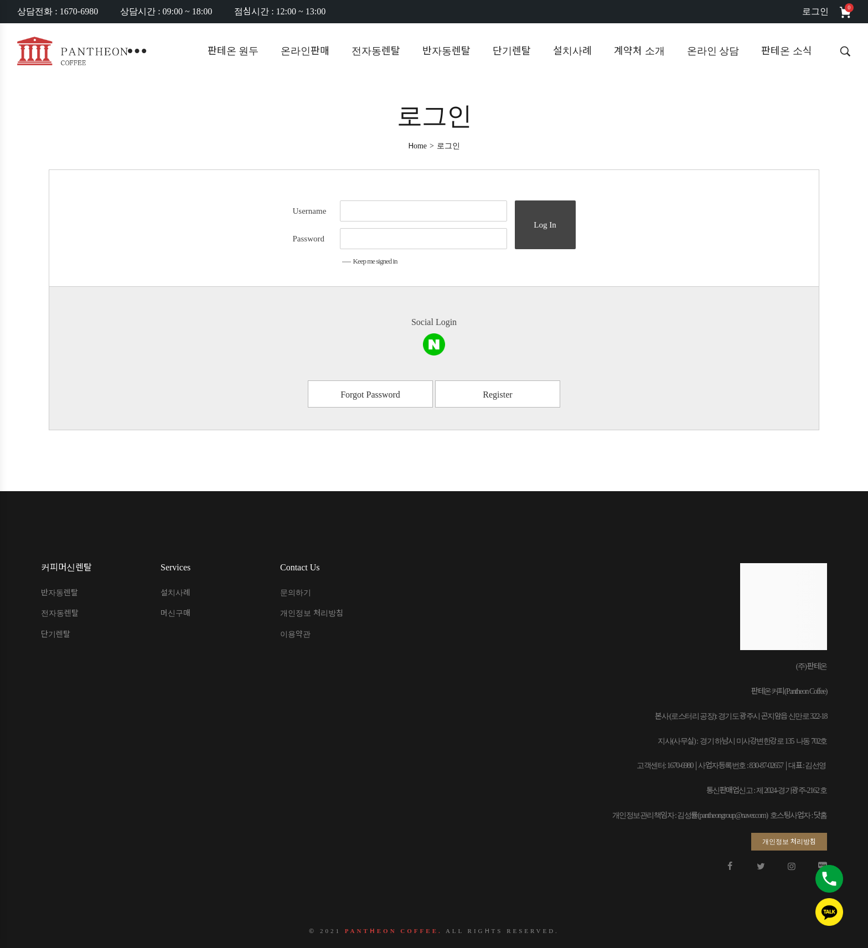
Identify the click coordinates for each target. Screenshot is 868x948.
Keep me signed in (369, 261)
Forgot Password (370, 394)
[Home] (417, 146)
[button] (789, 842)
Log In (545, 224)
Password (309, 238)
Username (310, 211)
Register (497, 394)
